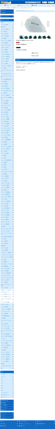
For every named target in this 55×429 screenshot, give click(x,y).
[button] (48, 5)
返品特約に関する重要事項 (21, 49)
